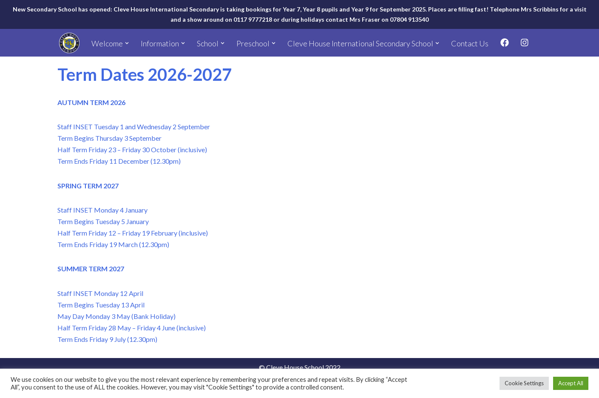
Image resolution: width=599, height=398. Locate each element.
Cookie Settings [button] (524, 383)
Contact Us (469, 43)
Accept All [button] (570, 383)
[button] (127, 43)
